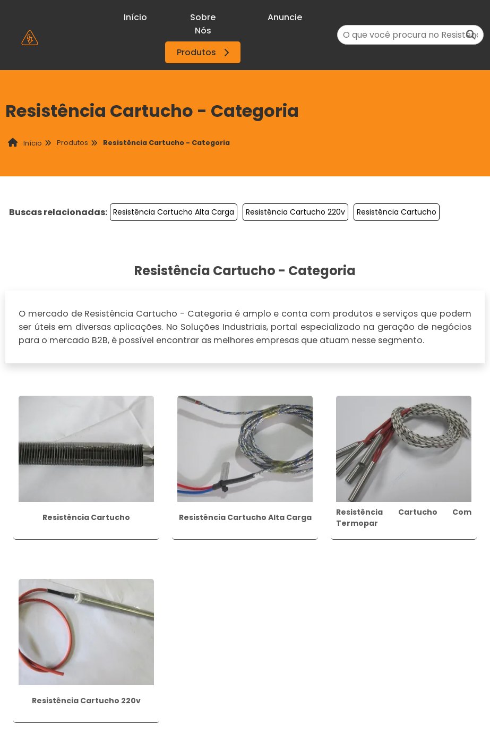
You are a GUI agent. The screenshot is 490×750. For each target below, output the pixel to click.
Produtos (205, 52)
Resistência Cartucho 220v (295, 212)
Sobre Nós (203, 24)
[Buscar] (470, 35)
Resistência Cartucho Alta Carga (173, 212)
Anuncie (285, 17)
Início (135, 17)
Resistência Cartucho (396, 212)
